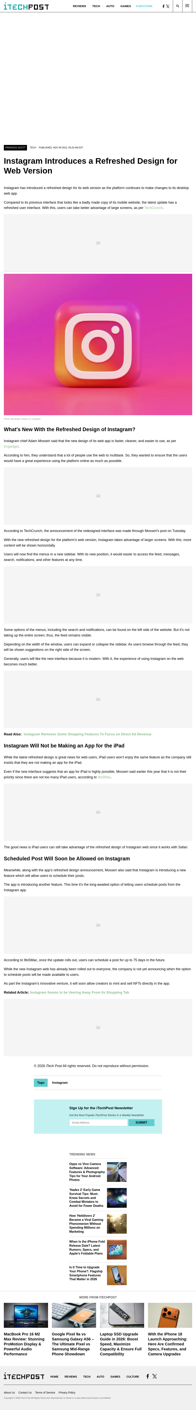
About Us (9, 1392)
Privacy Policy (67, 1392)
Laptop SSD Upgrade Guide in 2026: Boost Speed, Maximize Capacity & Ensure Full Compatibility (121, 1344)
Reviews (79, 6)
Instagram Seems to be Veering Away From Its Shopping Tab (79, 992)
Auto (110, 6)
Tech (96, 6)
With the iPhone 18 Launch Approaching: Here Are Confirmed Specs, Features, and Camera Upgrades (167, 1344)
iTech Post (54, 1066)
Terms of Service (45, 1392)
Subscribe (144, 6)
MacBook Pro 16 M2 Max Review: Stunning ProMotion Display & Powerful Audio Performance (24, 1344)
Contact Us (25, 1392)
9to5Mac (104, 777)
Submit (141, 1122)
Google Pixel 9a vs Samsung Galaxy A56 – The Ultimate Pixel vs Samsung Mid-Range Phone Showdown (73, 1344)
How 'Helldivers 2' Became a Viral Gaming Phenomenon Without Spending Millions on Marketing (86, 1223)
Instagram (60, 1082)
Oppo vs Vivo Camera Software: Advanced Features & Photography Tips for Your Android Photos (87, 1171)
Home (54, 1376)
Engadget (11, 446)
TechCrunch (153, 208)
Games (125, 6)
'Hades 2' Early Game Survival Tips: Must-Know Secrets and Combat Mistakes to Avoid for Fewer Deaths (86, 1197)
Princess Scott (15, 147)
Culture (133, 1376)
